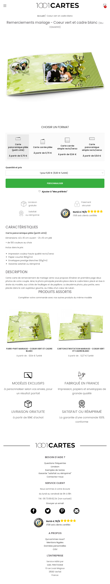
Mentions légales (55, 542)
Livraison (55, 466)
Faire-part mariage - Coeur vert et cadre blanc (29, 350)
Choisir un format (55, 127)
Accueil (41, 15)
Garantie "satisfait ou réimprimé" (55, 473)
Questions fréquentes (55, 463)
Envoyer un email (55, 503)
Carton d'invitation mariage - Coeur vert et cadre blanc (80, 350)
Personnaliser (55, 183)
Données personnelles (55, 545)
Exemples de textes (55, 470)
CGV (55, 549)
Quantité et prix (14, 167)
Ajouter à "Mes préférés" (52, 191)
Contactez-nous (55, 476)
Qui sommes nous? (55, 539)
